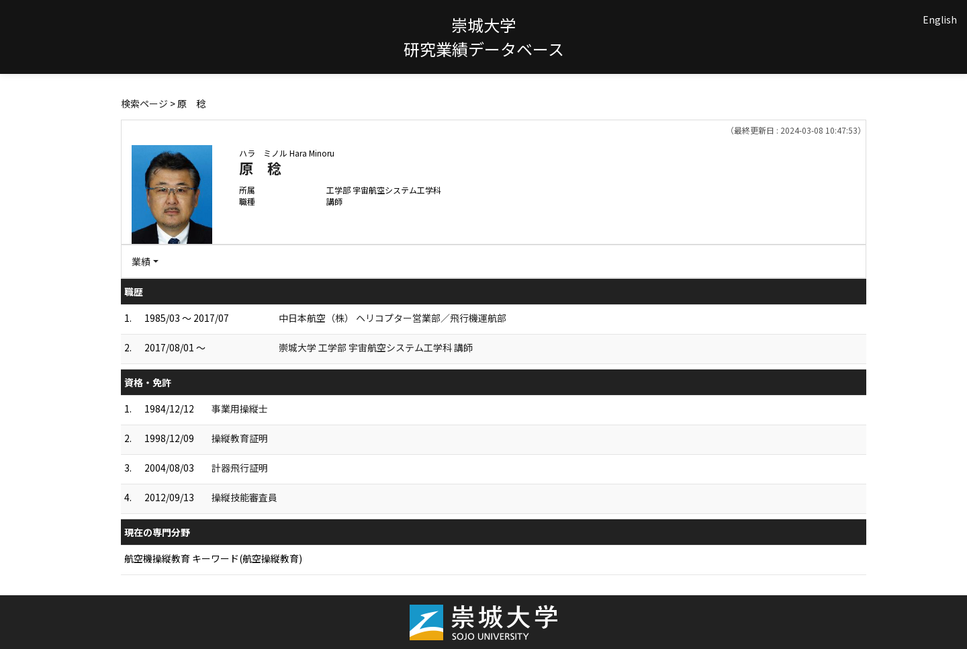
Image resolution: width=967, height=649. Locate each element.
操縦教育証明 (240, 438)
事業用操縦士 (240, 408)
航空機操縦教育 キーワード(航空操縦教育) (213, 558)
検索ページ (144, 103)
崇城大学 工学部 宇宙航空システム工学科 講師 (376, 347)
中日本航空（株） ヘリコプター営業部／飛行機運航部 (392, 317)
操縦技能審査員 (244, 497)
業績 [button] (141, 261)
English (940, 19)
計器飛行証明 (240, 467)
